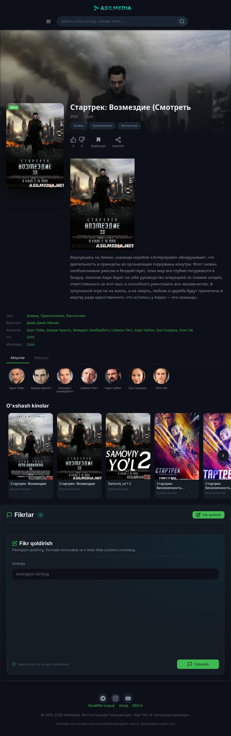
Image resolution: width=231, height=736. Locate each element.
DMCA (137, 705)
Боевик (79, 125)
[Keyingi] (223, 455)
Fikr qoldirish (208, 515)
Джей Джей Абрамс (43, 323)
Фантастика (129, 125)
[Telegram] (103, 698)
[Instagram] (115, 698)
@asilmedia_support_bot (158, 724)
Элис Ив (186, 330)
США (89, 116)
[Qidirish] (182, 21)
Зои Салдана (166, 330)
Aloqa (123, 705)
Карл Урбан (144, 330)
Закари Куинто (58, 330)
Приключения (102, 125)
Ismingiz (18, 563)
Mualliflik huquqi (101, 705)
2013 (74, 116)
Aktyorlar (17, 358)
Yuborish (198, 664)
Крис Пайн (35, 330)
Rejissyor (41, 358)
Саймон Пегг (122, 330)
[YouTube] (128, 698)
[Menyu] (48, 21)
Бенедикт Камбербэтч (91, 330)
